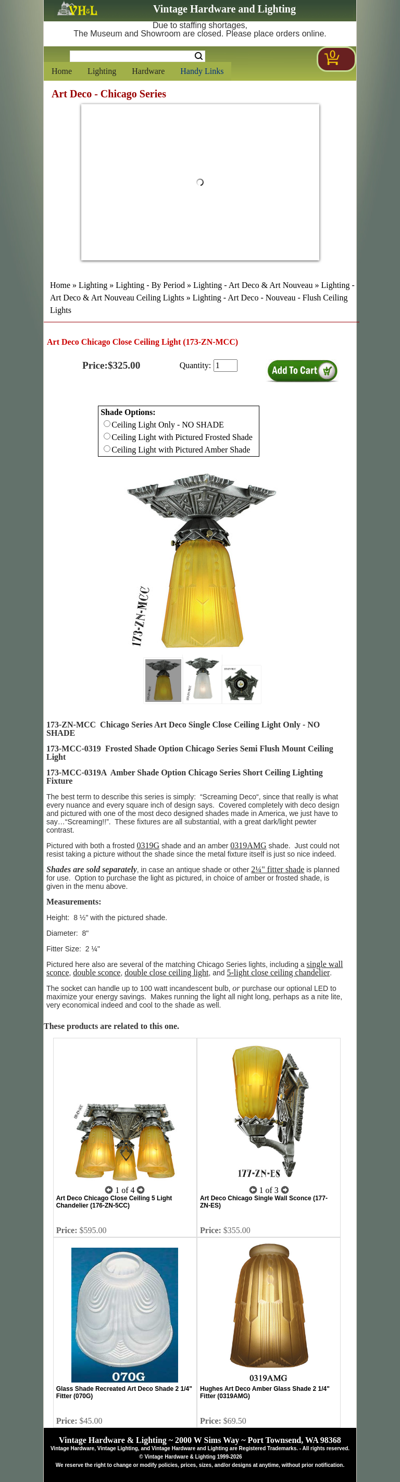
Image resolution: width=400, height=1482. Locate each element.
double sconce (96, 972)
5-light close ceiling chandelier (278, 972)
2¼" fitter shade (277, 869)
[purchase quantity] (226, 365)
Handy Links (201, 71)
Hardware (148, 71)
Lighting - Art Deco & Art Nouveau (252, 285)
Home (62, 71)
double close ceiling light (166, 972)
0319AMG (248, 845)
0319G (148, 845)
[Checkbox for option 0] (107, 423)
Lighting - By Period (150, 285)
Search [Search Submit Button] (198, 56)
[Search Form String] (137, 56)
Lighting (102, 71)
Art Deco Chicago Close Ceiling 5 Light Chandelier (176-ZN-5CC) (114, 1202)
